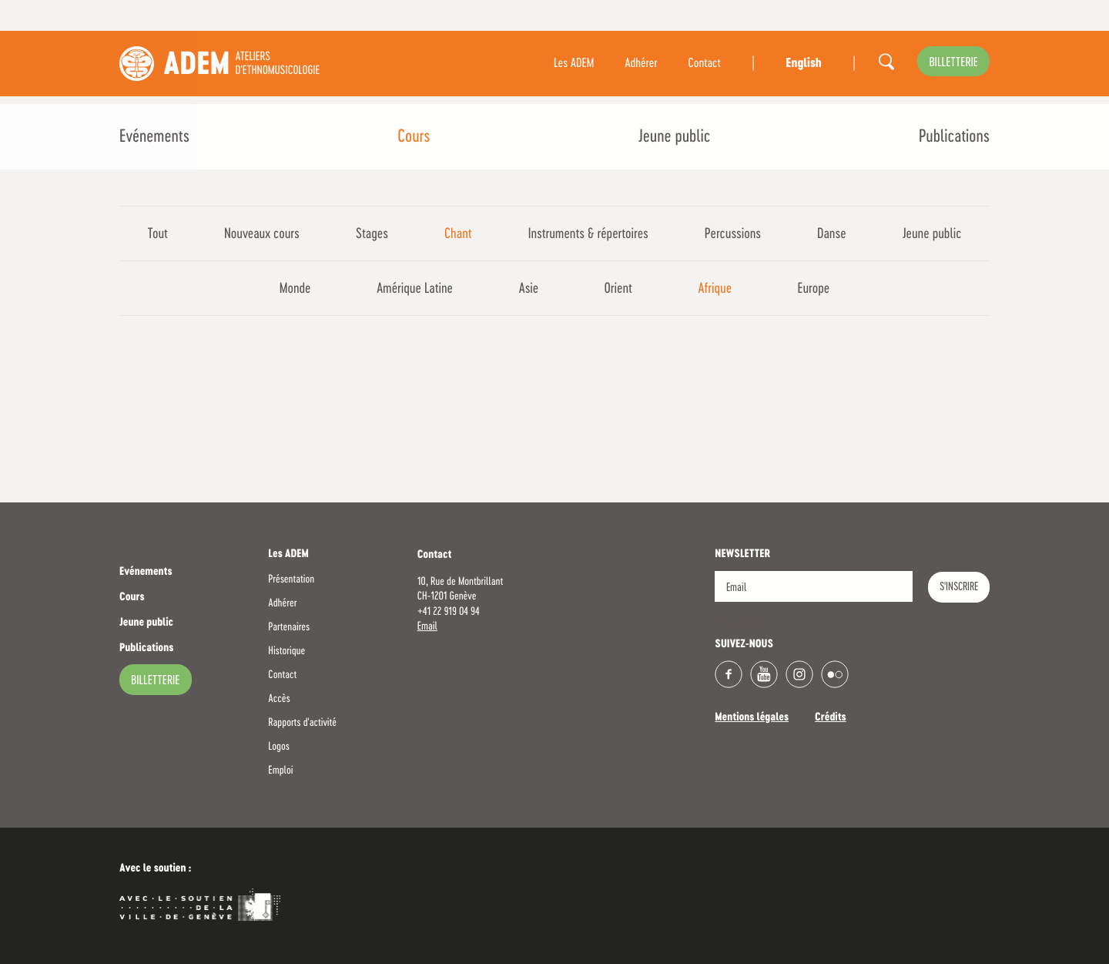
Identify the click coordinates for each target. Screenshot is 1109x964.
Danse (831, 234)
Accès (279, 699)
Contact (705, 64)
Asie (528, 289)
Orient (618, 289)
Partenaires (289, 627)
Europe (813, 289)
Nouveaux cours (262, 234)
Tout (158, 234)
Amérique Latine (415, 289)
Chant (458, 234)
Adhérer (641, 64)
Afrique (715, 289)
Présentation (291, 579)
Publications (954, 137)
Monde (295, 289)
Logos (279, 746)
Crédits (830, 718)
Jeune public (674, 137)
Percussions (733, 234)
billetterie (953, 63)
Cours (413, 137)
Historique (286, 651)
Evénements (154, 137)
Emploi (280, 770)
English (803, 64)
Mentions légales (752, 718)
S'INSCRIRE (959, 587)
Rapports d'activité (302, 722)
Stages (372, 234)
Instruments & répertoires (588, 234)
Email (427, 626)
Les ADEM (574, 64)
